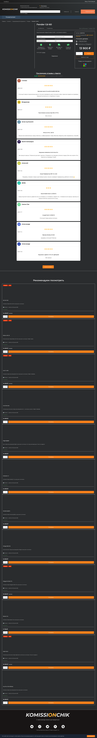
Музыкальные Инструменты (19, 21)
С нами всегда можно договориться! (28, 7)
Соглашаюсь (91, 736)
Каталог (9, 21)
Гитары (28, 21)
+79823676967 (82, 41)
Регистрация (91, 1)
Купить (89, 53)
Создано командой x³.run (54, 732)
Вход (86, 1)
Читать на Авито (48, 267)
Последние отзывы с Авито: (48, 74)
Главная (4, 21)
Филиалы (44, 6)
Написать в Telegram (85, 44)
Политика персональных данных (42, 732)
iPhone (26, 13)
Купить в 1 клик (85, 57)
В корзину (51, 317)
